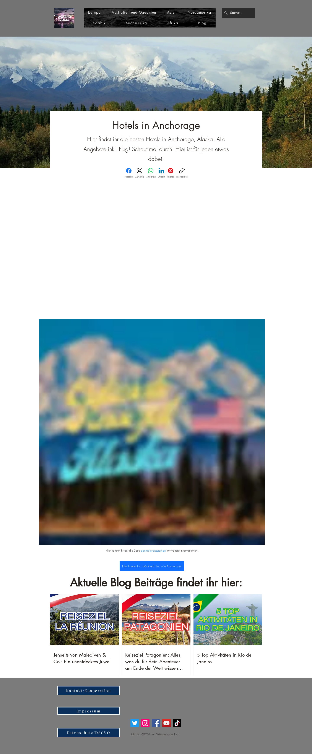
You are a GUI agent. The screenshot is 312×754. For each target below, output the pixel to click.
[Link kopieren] (182, 173)
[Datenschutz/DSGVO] (88, 732)
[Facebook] (129, 173)
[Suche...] (238, 13)
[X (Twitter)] (139, 173)
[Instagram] (145, 723)
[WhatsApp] (151, 173)
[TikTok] (177, 723)
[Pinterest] (170, 173)
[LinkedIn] (161, 173)
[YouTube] (166, 723)
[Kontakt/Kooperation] (88, 690)
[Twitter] (134, 723)
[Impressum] (88, 711)
